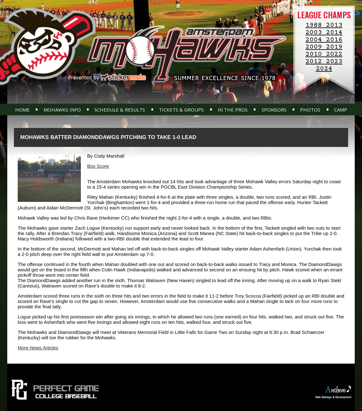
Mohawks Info (62, 109)
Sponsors (274, 109)
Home (22, 109)
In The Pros (233, 109)
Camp (340, 109)
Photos (310, 109)
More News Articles (38, 347)
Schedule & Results (119, 109)
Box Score (98, 166)
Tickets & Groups (181, 109)
